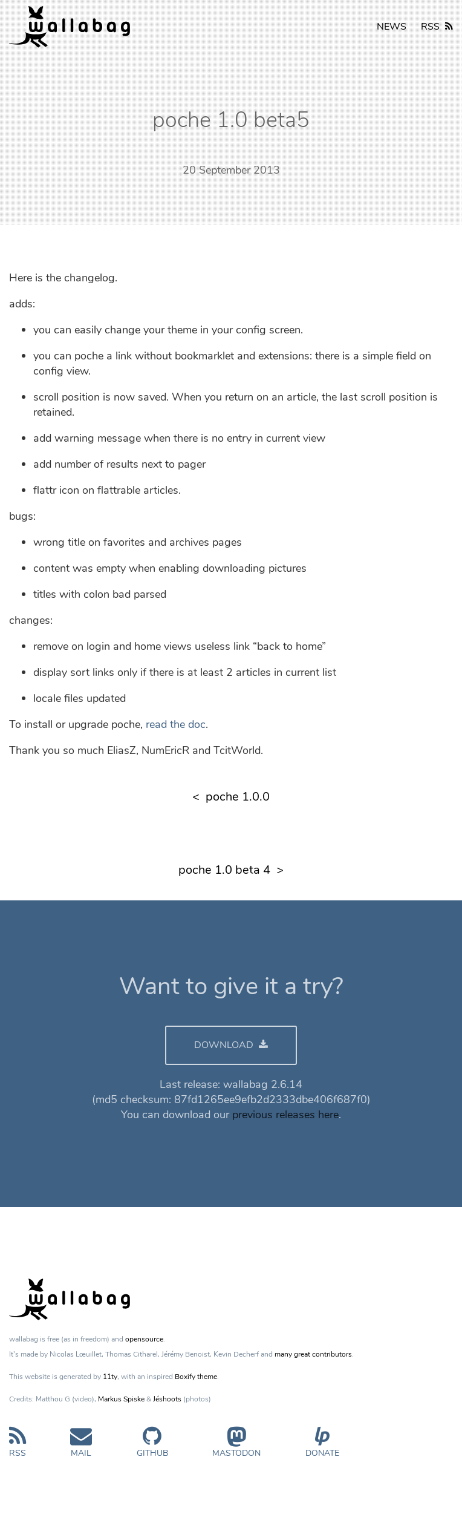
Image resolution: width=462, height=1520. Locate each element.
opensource (144, 1339)
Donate (322, 1447)
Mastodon (236, 1447)
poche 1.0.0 (238, 796)
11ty (110, 1376)
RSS (437, 26)
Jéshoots (167, 1399)
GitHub (152, 1447)
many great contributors (313, 1354)
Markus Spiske (121, 1399)
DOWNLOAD (231, 1045)
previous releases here (285, 1114)
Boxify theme (196, 1376)
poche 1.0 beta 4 (224, 870)
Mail (81, 1447)
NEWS (391, 26)
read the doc (176, 724)
